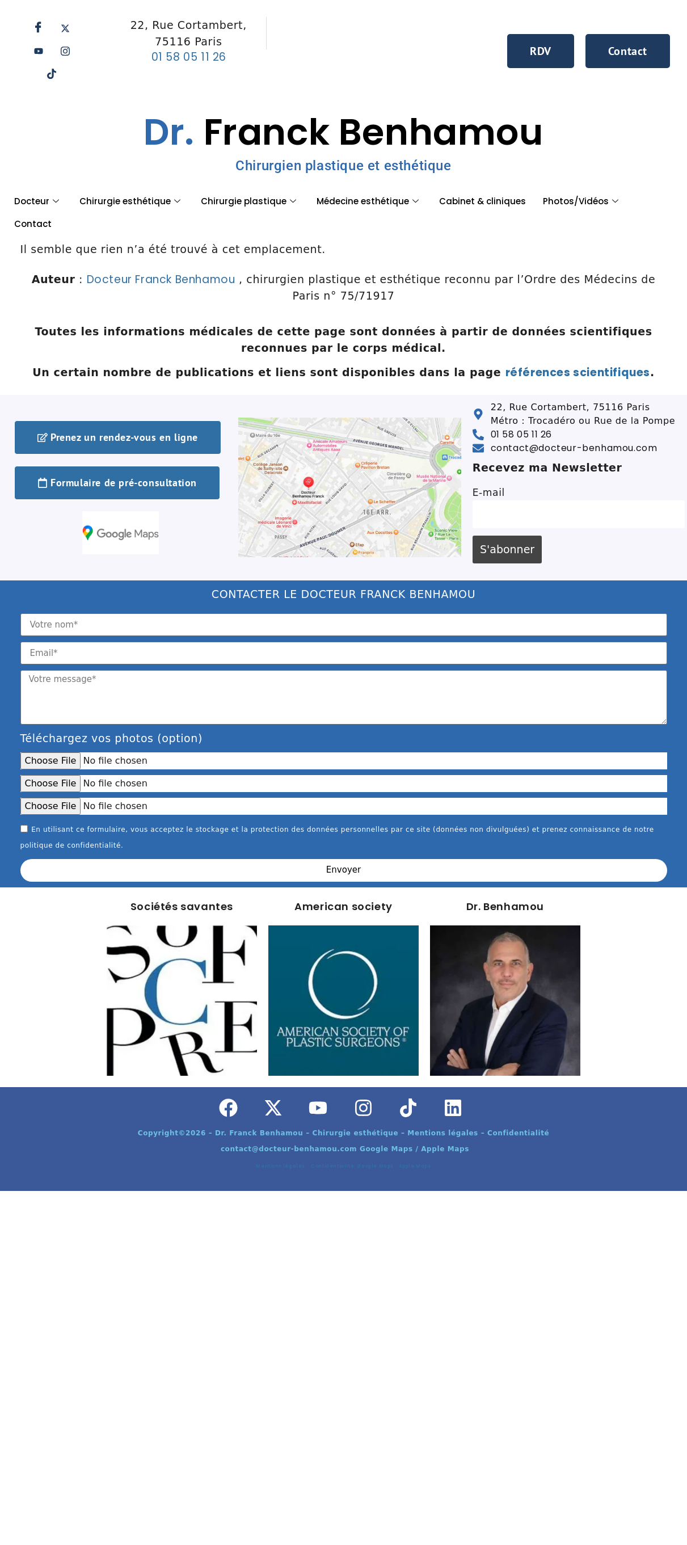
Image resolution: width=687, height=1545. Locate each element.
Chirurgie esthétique (129, 201)
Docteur (36, 201)
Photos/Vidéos (580, 201)
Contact (33, 224)
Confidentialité (334, 1166)
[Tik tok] (51, 73)
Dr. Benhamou (505, 906)
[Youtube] (38, 51)
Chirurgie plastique (248, 201)
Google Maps (377, 1166)
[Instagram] (65, 51)
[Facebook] (38, 28)
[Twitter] (65, 28)
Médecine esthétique (368, 201)
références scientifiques (577, 372)
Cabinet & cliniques (482, 201)
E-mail (489, 492)
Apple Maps (415, 1166)
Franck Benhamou (343, 140)
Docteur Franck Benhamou (161, 279)
